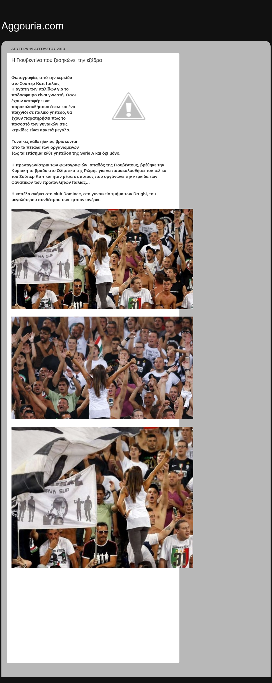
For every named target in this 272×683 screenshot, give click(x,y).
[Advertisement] (92, 622)
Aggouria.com (32, 26)
